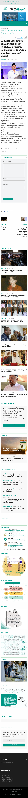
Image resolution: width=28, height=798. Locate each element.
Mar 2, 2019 (10, 318)
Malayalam (15, 3)
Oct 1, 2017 (10, 293)
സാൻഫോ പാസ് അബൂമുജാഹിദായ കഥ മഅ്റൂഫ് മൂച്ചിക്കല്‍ (13, 509)
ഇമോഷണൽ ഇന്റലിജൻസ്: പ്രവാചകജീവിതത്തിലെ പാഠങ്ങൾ (12, 476)
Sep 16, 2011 (5, 226)
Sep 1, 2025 (20, 488)
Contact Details (8, 779)
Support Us (7, 773)
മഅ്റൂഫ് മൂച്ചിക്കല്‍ (7, 473)
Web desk (3, 59)
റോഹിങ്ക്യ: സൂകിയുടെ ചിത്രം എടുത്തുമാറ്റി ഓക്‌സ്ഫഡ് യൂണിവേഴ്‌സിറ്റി (13, 296)
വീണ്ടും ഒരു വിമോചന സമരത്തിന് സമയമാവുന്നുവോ (12, 459)
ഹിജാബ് (20, 148)
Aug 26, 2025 (6, 497)
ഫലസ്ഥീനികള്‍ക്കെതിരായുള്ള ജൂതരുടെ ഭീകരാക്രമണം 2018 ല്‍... (13, 271)
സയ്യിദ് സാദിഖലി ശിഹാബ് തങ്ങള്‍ (10, 148)
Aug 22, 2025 (17, 506)
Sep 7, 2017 (10, 343)
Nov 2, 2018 (10, 392)
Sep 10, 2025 (17, 480)
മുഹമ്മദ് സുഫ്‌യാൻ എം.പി (9, 488)
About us (6, 775)
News (6, 28)
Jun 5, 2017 (10, 368)
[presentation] (14, 192)
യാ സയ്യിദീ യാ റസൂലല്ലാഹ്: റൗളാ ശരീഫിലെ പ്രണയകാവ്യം (13, 483)
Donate (19, 794)
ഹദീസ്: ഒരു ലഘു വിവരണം (6, 229)
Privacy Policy (7, 777)
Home (2, 28)
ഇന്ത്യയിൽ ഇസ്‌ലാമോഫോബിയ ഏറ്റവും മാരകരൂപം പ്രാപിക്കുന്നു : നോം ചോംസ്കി (21, 232)
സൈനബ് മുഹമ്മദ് (7, 480)
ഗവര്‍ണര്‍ (4, 151)
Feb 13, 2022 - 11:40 (12, 59)
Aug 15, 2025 (11, 456)
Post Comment (8, 199)
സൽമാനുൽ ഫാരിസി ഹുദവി (10, 495)
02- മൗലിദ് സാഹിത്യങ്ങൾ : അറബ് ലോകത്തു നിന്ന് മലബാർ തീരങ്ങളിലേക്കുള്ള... (13, 501)
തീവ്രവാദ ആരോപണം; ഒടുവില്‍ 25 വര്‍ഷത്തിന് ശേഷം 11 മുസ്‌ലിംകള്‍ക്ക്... (12, 321)
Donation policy (8, 781)
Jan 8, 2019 (10, 268)
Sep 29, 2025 (17, 473)
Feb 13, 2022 (23, 226)
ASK (14, 425)
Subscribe (14, 745)
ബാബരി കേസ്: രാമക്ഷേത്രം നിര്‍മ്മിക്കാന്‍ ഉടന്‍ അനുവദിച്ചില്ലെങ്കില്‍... (14, 395)
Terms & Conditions (10, 794)
